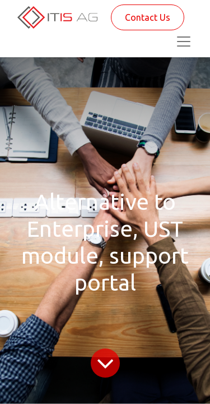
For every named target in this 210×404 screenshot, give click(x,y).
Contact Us (147, 17)
